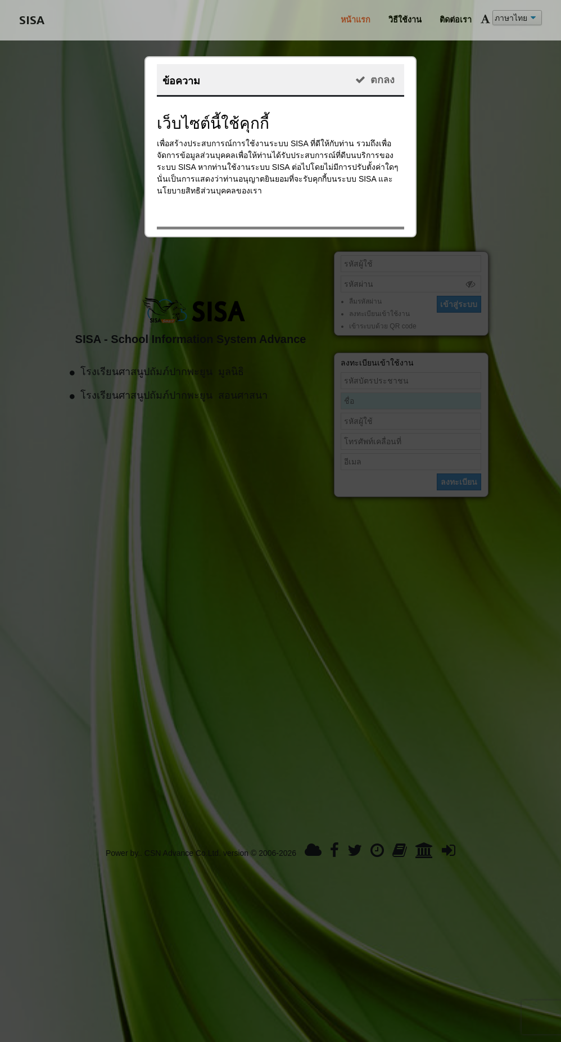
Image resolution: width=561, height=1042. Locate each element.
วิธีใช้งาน (405, 20)
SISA (31, 20)
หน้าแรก (355, 20)
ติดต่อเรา (456, 20)
